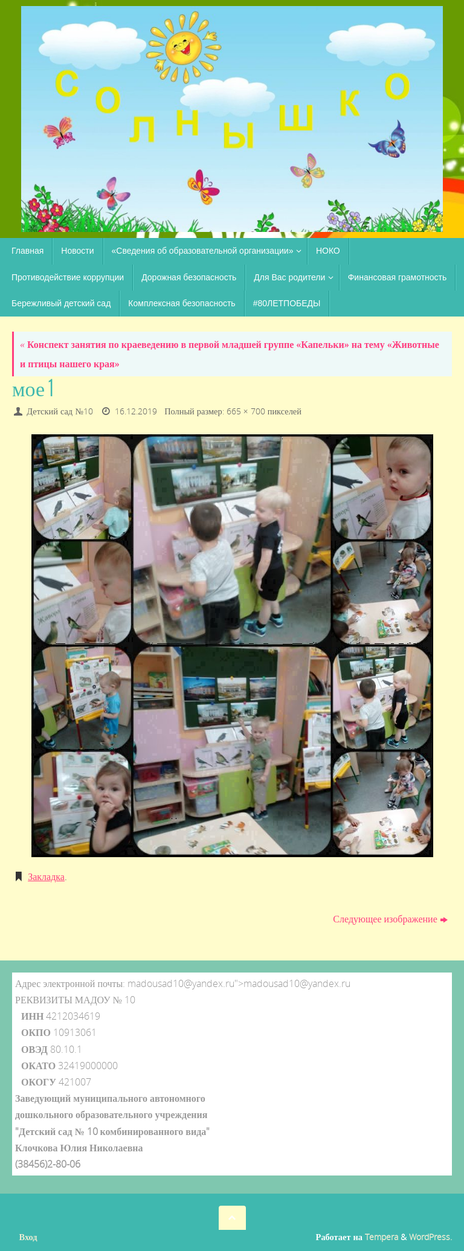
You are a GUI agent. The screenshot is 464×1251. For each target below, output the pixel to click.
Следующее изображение (390, 918)
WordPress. (430, 1237)
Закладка (46, 876)
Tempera (381, 1237)
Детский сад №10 (60, 411)
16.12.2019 (136, 411)
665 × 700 (246, 411)
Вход (28, 1237)
